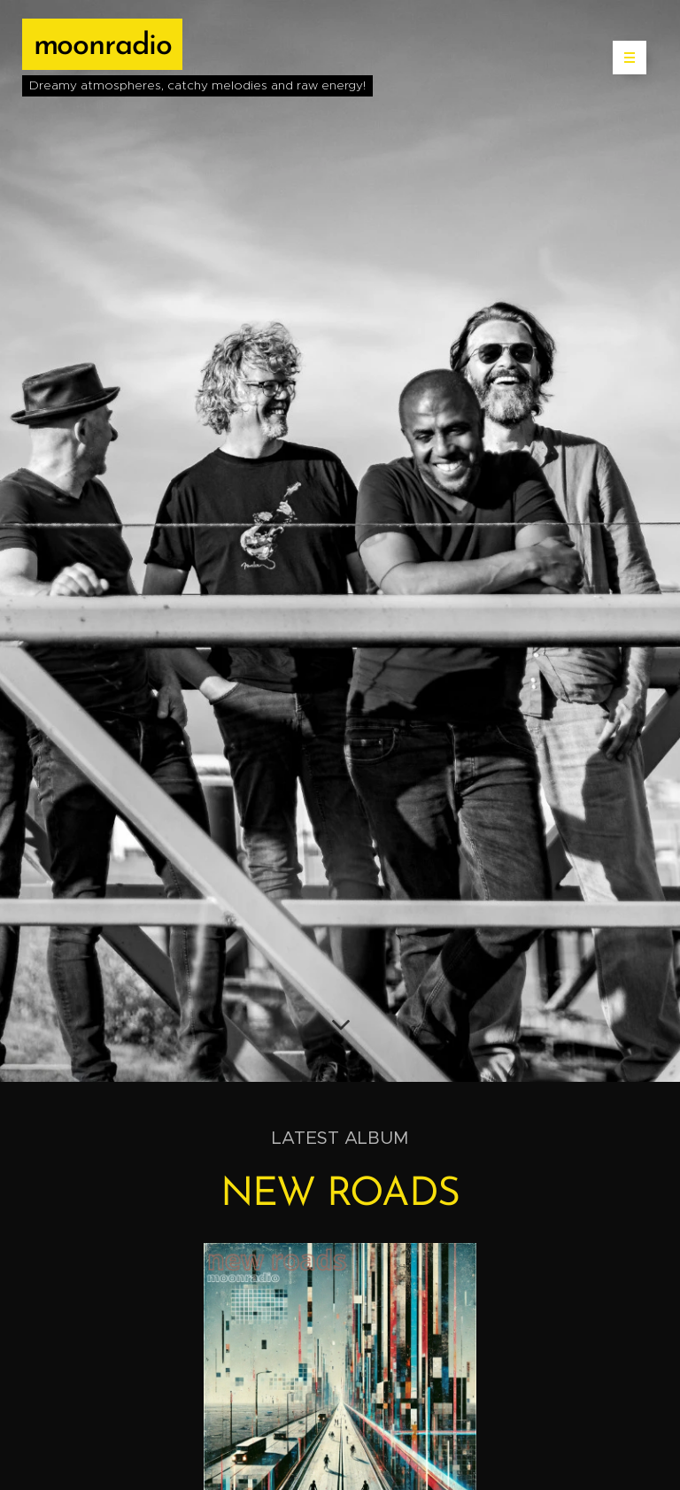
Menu (624, 58)
